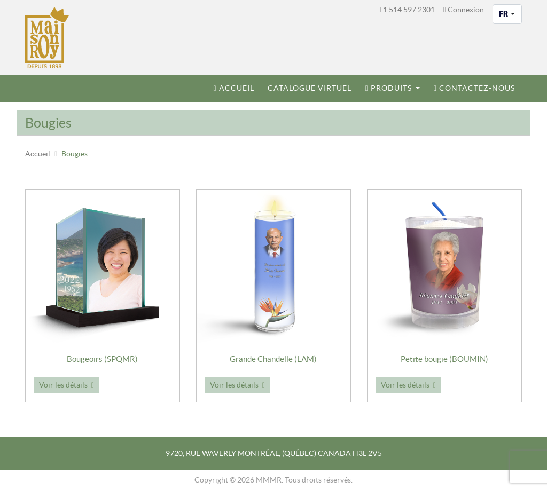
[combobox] (507, 14)
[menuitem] (234, 88)
